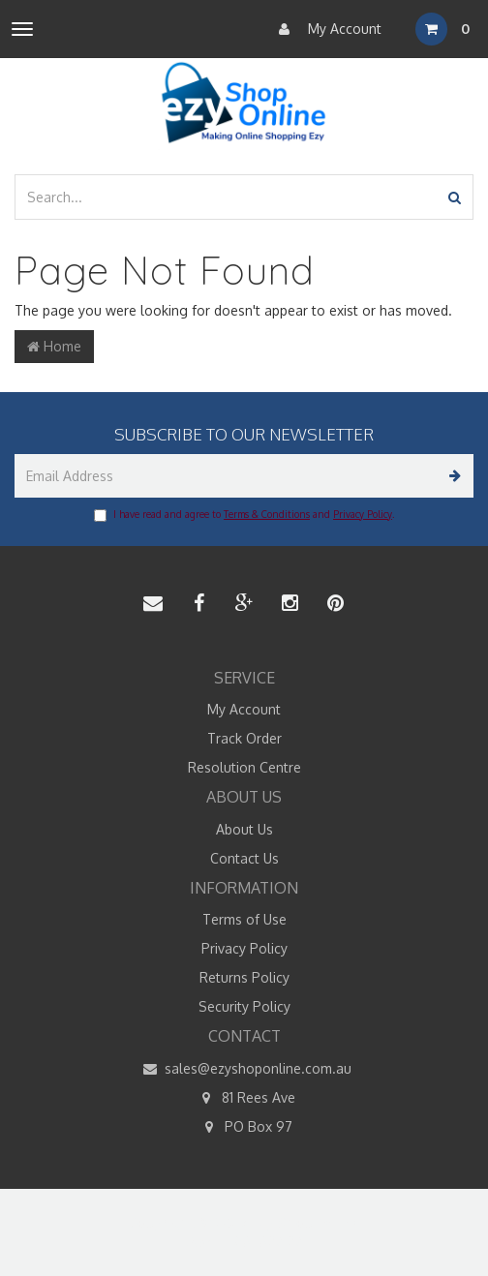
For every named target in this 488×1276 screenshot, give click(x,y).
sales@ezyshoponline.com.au (244, 1069)
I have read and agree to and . (244, 515)
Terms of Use (244, 919)
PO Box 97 (244, 1127)
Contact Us (244, 858)
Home (54, 346)
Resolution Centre (244, 767)
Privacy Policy (362, 514)
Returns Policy (244, 977)
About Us (244, 829)
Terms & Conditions (267, 514)
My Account (325, 29)
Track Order (244, 738)
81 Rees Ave (244, 1098)
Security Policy (244, 1006)
